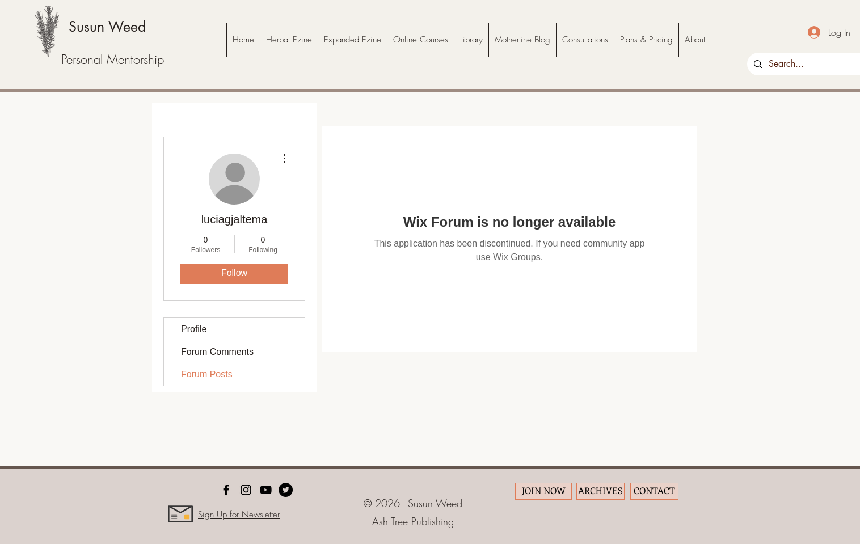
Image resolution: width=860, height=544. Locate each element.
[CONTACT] (654, 491)
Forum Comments (217, 351)
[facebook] (226, 490)
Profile (193, 329)
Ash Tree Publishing (413, 521)
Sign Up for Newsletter (239, 514)
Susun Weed (107, 27)
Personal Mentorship (112, 59)
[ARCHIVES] (600, 491)
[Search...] (807, 64)
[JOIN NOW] (543, 491)
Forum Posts (207, 374)
